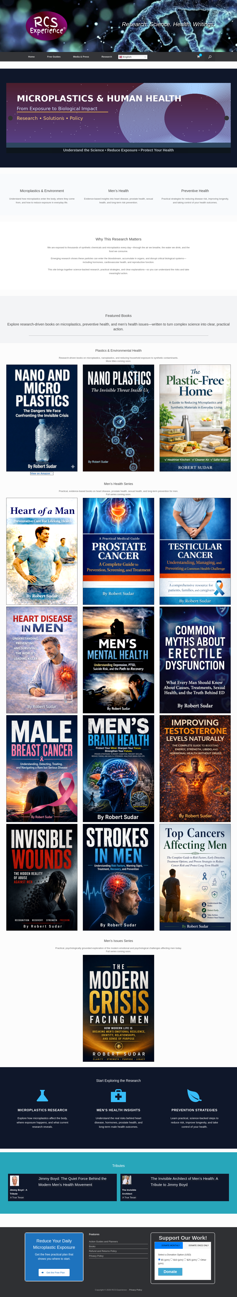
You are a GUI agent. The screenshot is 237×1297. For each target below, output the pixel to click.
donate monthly (171, 1245)
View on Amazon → (41, 473)
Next (226, 118)
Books (92, 1246)
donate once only (199, 1245)
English (125, 57)
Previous (10, 118)
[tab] (169, 1245)
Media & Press (81, 56)
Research (107, 56)
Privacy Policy (96, 1256)
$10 (178, 1259)
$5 (165, 1259)
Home (31, 56)
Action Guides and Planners (103, 1241)
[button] (210, 56)
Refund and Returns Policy (103, 1251)
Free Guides (54, 56)
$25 (192, 1259)
